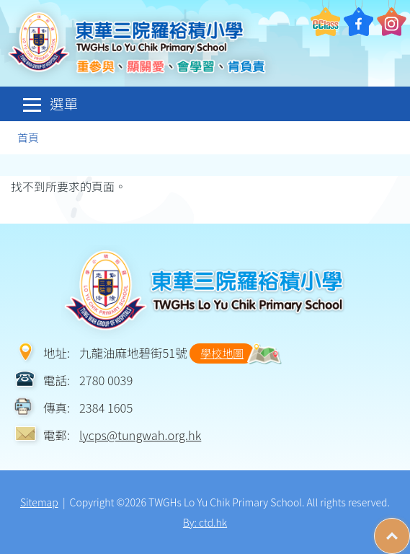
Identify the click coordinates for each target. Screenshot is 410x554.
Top (409, 529)
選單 (50, 103)
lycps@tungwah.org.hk (140, 435)
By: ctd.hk (205, 522)
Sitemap (39, 502)
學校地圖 (222, 353)
